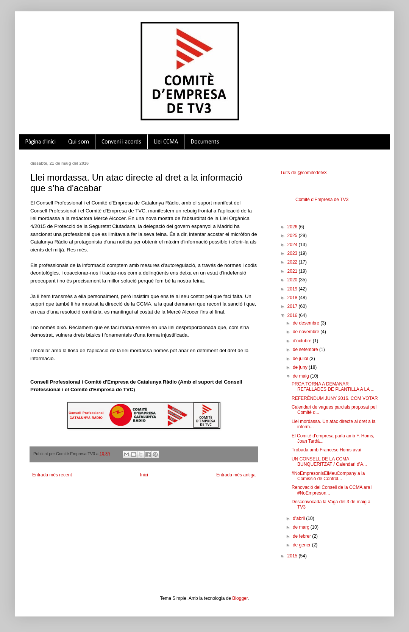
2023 (293, 253)
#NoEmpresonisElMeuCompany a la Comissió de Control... (328, 476)
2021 (293, 271)
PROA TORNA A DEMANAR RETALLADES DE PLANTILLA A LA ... (333, 386)
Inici (144, 475)
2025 (293, 235)
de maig (301, 376)
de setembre (306, 349)
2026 (293, 226)
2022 (293, 262)
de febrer (302, 536)
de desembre (306, 323)
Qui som (78, 142)
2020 (293, 279)
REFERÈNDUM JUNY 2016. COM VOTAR (335, 398)
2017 (293, 306)
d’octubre (303, 340)
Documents (204, 142)
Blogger (240, 598)
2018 (293, 297)
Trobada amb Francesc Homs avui (326, 450)
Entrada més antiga (236, 475)
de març (302, 527)
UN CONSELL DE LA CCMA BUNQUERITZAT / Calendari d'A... (329, 461)
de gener (302, 545)
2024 (293, 244)
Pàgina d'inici (40, 142)
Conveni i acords (121, 142)
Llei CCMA (166, 142)
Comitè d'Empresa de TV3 (321, 199)
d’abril (299, 518)
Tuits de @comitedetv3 (303, 172)
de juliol (301, 358)
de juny (301, 367)
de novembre (306, 331)
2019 (293, 289)
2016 (293, 315)
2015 (293, 556)
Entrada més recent (52, 475)
